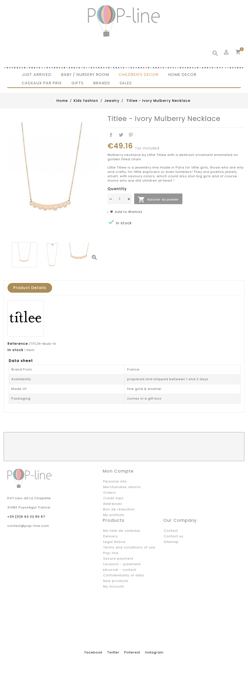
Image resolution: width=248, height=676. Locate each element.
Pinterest (130, 135)
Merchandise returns (122, 487)
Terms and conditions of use (129, 547)
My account (113, 586)
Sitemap (171, 541)
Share (111, 135)
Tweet (120, 135)
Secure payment (118, 558)
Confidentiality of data (123, 575)
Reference (18, 343)
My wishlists (113, 515)
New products (115, 581)
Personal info (115, 481)
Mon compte (118, 471)
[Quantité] (120, 198)
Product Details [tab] (29, 287)
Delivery (110, 536)
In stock (15, 350)
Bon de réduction (119, 509)
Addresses (112, 503)
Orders (109, 492)
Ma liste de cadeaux (121, 530)
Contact (171, 530)
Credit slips (113, 498)
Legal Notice (114, 541)
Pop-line (110, 553)
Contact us (173, 536)
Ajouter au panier (158, 199)
